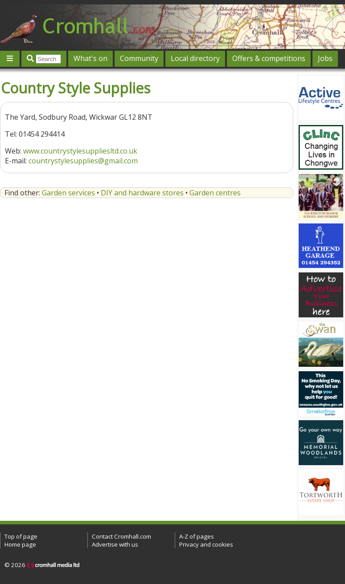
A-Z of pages (196, 536)
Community (139, 58)
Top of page (20, 536)
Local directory (195, 58)
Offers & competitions (268, 58)
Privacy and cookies (206, 544)
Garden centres (215, 193)
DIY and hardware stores (142, 193)
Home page (20, 544)
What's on (90, 58)
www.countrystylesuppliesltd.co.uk (80, 151)
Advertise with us (115, 544)
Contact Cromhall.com (121, 536)
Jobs (325, 58)
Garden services (68, 193)
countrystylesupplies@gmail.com (83, 161)
